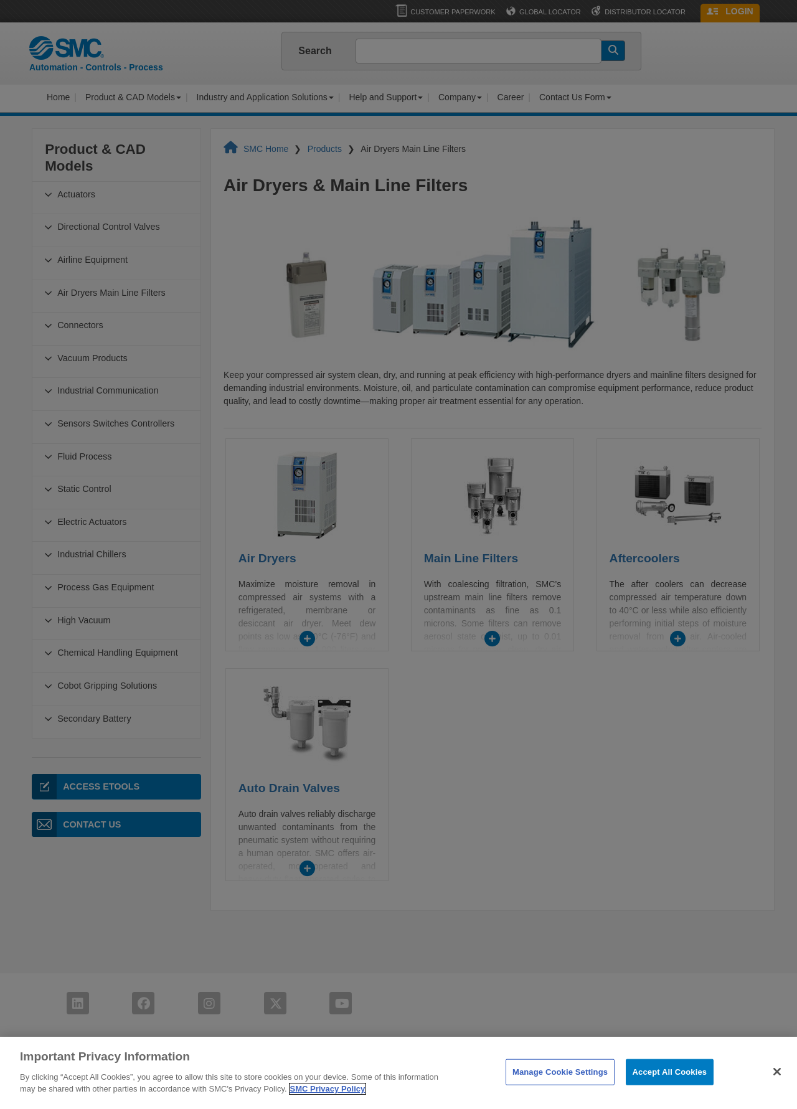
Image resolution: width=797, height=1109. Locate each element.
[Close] (777, 1088)
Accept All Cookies (670, 1088)
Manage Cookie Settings (560, 1088)
